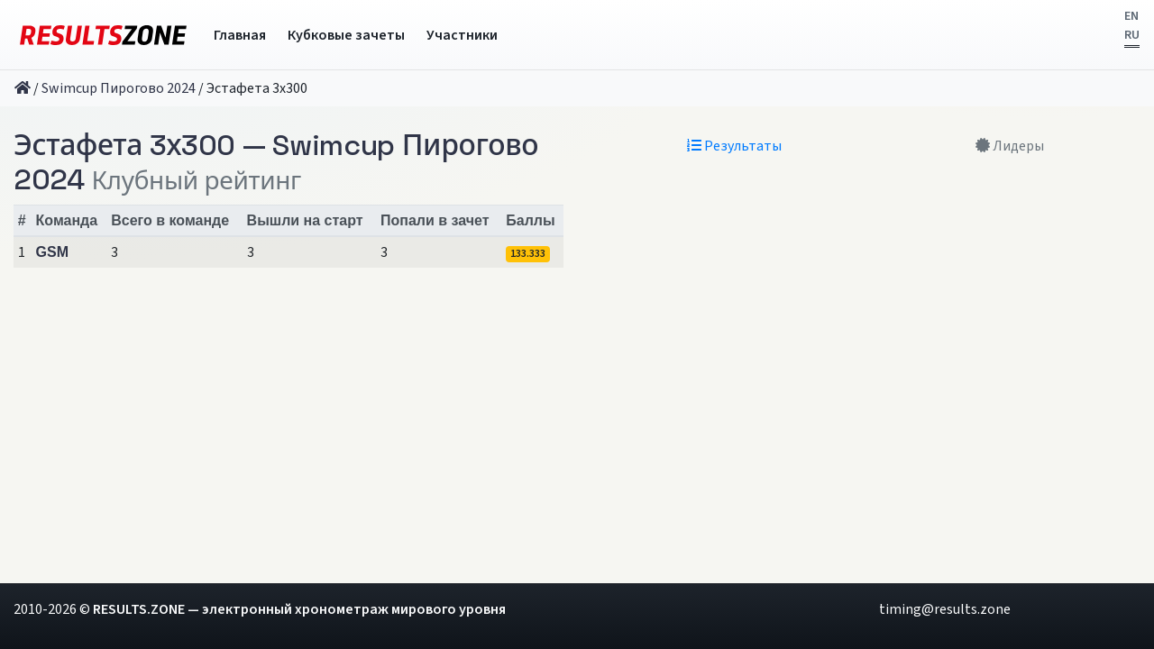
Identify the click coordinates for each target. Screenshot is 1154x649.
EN (1131, 16)
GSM (52, 252)
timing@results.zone (945, 609)
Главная (240, 35)
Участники (462, 35)
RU (1132, 35)
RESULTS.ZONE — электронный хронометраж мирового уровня (299, 609)
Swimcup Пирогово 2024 (118, 88)
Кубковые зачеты (346, 35)
